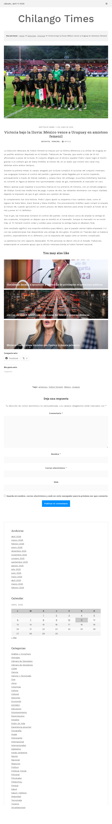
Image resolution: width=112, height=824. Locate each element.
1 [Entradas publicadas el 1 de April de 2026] (43, 615)
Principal (41, 36)
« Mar (14, 637)
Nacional (15, 760)
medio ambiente (19, 752)
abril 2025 (16, 580)
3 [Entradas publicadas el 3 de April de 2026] (69, 615)
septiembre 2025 (19, 562)
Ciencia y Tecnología (21, 676)
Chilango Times (56, 19)
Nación (14, 756)
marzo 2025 (17, 584)
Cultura (14, 690)
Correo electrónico (56, 468)
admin (51, 127)
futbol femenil (56, 387)
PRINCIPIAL (16, 782)
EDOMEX (15, 705)
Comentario (56, 413)
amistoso (42, 387)
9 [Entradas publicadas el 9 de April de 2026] (56, 620)
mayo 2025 (16, 577)
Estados (15, 719)
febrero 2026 (17, 544)
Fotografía (16, 731)
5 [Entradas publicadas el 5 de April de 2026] (94, 615)
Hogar (14, 734)
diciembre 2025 (18, 551)
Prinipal (14, 785)
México (67, 387)
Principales (16, 778)
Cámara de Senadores (22, 665)
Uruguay (76, 387)
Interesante (16, 738)
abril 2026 (16, 536)
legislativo (16, 749)
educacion (16, 709)
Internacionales (18, 745)
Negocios (15, 763)
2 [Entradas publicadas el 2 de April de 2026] (56, 615)
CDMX (14, 668)
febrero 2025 (17, 587)
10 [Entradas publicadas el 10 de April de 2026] (69, 620)
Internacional (17, 742)
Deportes (32, 36)
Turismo (15, 804)
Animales (15, 657)
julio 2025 (16, 569)
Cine (13, 679)
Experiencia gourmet (21, 727)
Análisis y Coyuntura (21, 654)
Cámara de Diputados (22, 661)
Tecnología (16, 800)
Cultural (15, 694)
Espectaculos (17, 716)
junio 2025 (16, 573)
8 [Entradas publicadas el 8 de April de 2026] (43, 620)
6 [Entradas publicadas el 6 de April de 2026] (17, 620)
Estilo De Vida (18, 723)
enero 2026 (16, 547)
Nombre (56, 454)
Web (56, 482)
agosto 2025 (17, 565)
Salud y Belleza (18, 793)
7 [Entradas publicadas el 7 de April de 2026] (30, 620)
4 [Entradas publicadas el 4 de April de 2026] (81, 615)
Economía (16, 701)
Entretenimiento (19, 712)
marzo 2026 (17, 540)
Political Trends (18, 771)
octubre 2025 (17, 558)
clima (13, 683)
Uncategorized (18, 807)
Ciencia (14, 672)
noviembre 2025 (19, 555)
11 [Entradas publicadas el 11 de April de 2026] (81, 620)
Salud (14, 789)
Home (21, 36)
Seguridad (16, 796)
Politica (15, 767)
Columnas (16, 687)
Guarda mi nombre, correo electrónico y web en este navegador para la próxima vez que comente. (57, 496)
